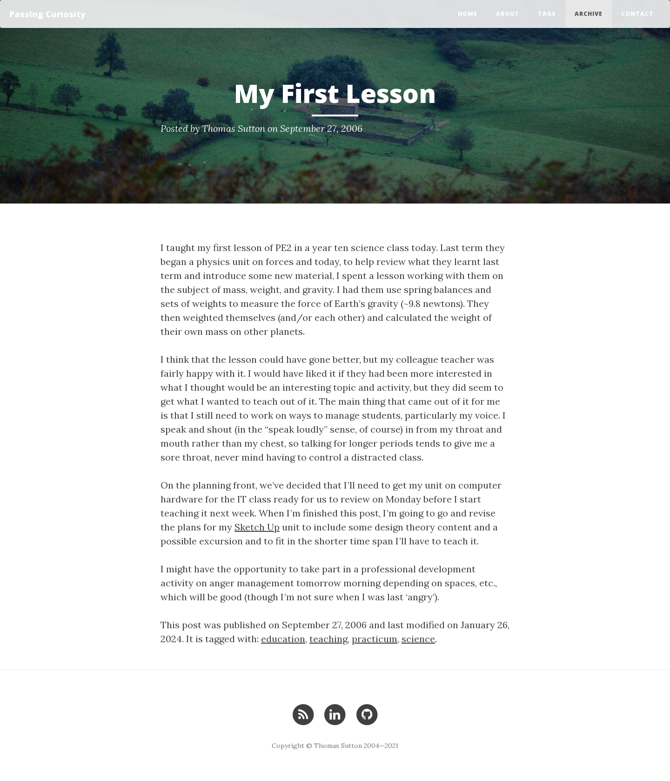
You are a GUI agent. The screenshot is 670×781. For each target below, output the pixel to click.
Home (467, 14)
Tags (547, 14)
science (418, 639)
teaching (328, 639)
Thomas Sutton (233, 128)
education (283, 639)
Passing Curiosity (47, 14)
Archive (589, 14)
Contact (637, 14)
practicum (374, 639)
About (507, 14)
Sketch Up (257, 527)
